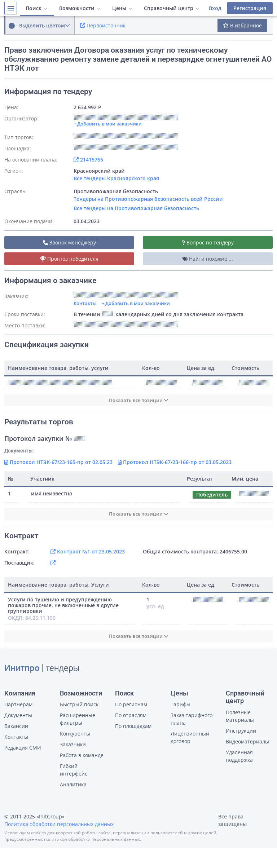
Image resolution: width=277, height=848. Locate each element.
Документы (18, 715)
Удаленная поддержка (239, 756)
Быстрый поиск (79, 704)
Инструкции (241, 730)
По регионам (131, 704)
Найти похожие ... (208, 258)
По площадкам (133, 726)
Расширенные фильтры (77, 719)
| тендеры (41, 668)
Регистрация (249, 8)
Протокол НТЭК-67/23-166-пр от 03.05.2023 (175, 462)
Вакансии (16, 726)
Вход (215, 8)
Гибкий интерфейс (73, 770)
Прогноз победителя (69, 258)
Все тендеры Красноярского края (116, 178)
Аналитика (73, 784)
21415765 (88, 159)
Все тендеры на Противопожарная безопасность (136, 208)
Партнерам (18, 704)
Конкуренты (75, 733)
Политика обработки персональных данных (59, 824)
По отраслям (130, 715)
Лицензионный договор (190, 737)
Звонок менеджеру (69, 242)
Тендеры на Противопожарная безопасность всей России (148, 198)
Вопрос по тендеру (208, 242)
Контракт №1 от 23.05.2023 (87, 551)
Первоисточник (103, 25)
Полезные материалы (240, 716)
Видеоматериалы (247, 741)
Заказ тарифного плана (191, 719)
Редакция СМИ (22, 747)
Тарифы (180, 704)
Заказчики (73, 744)
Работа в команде (82, 755)
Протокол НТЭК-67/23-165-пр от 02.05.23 (58, 462)
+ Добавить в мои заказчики (136, 303)
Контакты (85, 303)
